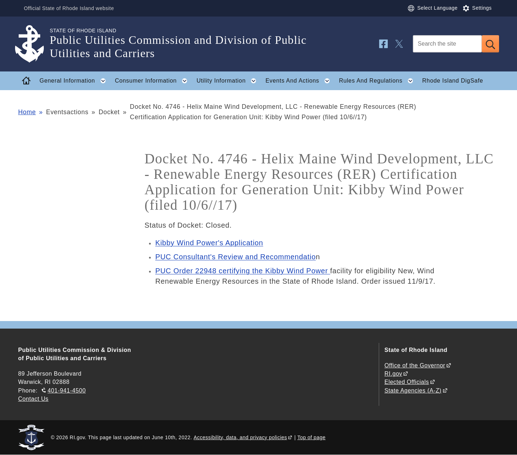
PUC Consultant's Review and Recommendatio (235, 257)
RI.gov (393, 374)
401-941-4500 (67, 390)
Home (27, 112)
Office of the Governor (415, 365)
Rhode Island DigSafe (452, 81)
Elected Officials (407, 382)
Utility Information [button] (228, 81)
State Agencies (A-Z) (413, 390)
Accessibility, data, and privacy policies (240, 437)
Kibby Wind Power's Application (209, 243)
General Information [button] (74, 81)
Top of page (311, 437)
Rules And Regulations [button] (378, 81)
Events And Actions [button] (299, 81)
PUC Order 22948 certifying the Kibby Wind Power (242, 271)
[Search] (447, 43)
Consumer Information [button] (153, 81)
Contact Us (33, 399)
